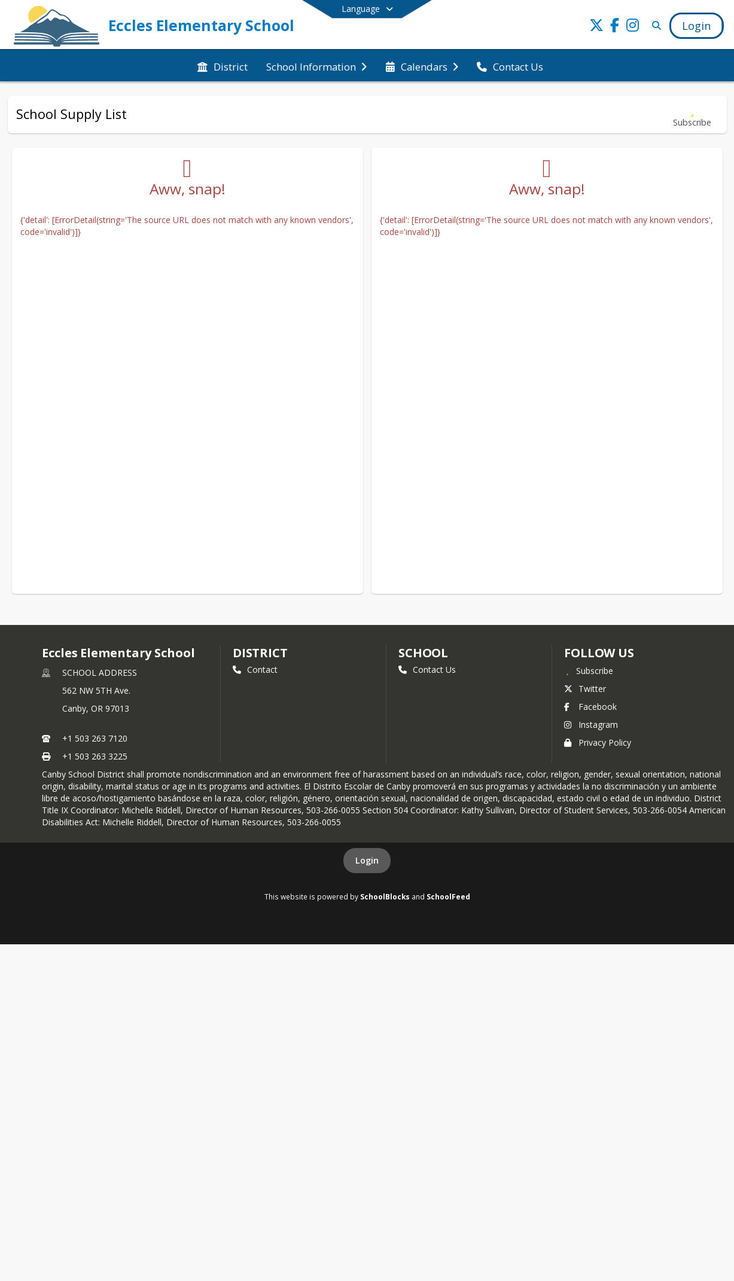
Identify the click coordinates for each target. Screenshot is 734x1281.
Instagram (591, 724)
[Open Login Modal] (696, 26)
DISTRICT (260, 653)
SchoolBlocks (385, 896)
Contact (255, 669)
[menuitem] (222, 65)
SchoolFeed (448, 896)
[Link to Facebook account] (614, 27)
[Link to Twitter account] (596, 27)
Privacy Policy (597, 742)
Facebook (590, 706)
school (423, 653)
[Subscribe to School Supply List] (692, 114)
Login (367, 860)
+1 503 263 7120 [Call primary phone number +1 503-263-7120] (94, 738)
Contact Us (427, 669)
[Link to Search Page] (654, 25)
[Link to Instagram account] (632, 27)
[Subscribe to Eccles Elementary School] (588, 670)
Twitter (585, 688)
